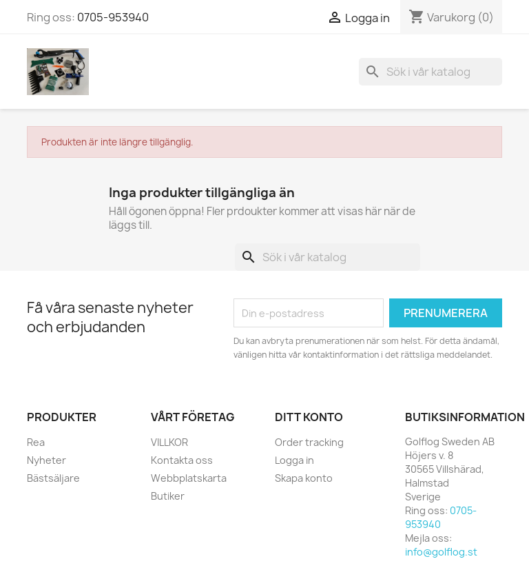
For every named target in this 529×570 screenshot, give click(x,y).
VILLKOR (169, 442)
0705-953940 (113, 17)
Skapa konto (304, 478)
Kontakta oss (182, 460)
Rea (36, 442)
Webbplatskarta (189, 478)
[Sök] (430, 71)
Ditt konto (309, 417)
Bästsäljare (53, 478)
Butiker (168, 495)
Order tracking (309, 442)
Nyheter (46, 460)
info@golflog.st (441, 551)
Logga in (294, 460)
